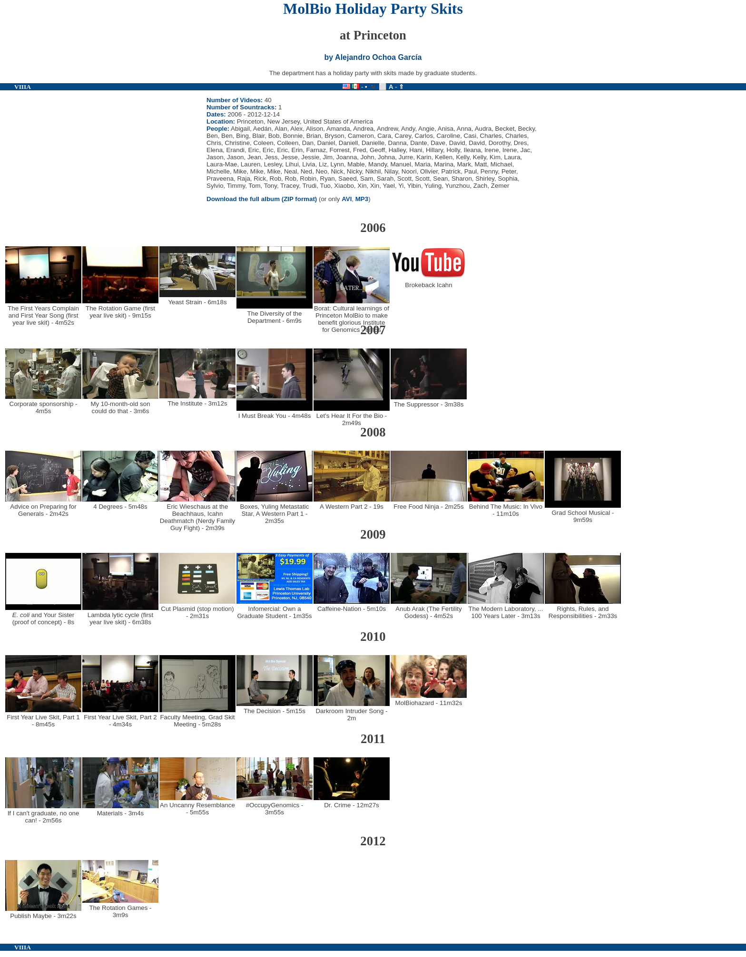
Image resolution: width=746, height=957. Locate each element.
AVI (347, 199)
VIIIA (22, 86)
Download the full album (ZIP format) (261, 199)
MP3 (361, 199)
